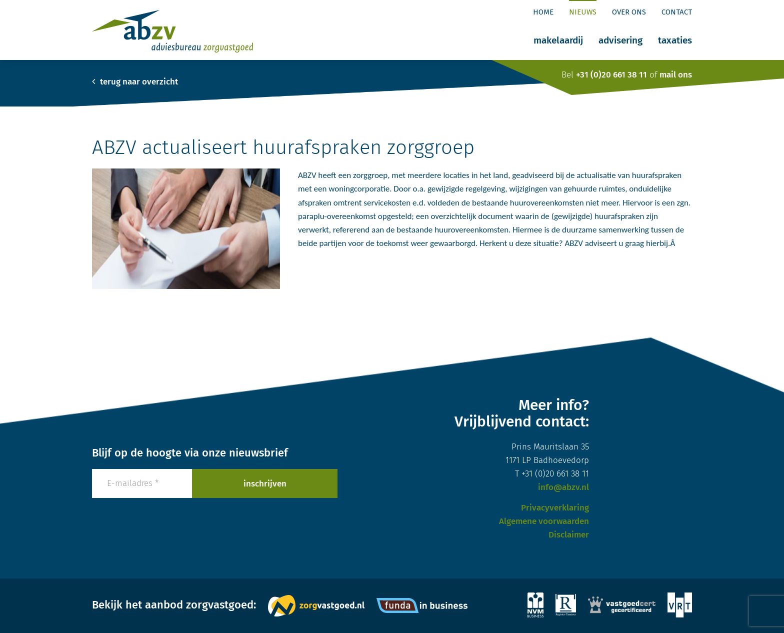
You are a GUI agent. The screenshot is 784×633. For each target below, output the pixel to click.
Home (543, 12)
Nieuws (582, 12)
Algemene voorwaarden (544, 521)
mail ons (676, 75)
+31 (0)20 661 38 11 (611, 75)
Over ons (629, 12)
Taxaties (675, 40)
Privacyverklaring (555, 507)
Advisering (620, 40)
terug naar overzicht (135, 81)
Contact (677, 12)
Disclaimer (568, 535)
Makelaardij (558, 40)
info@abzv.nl (563, 487)
